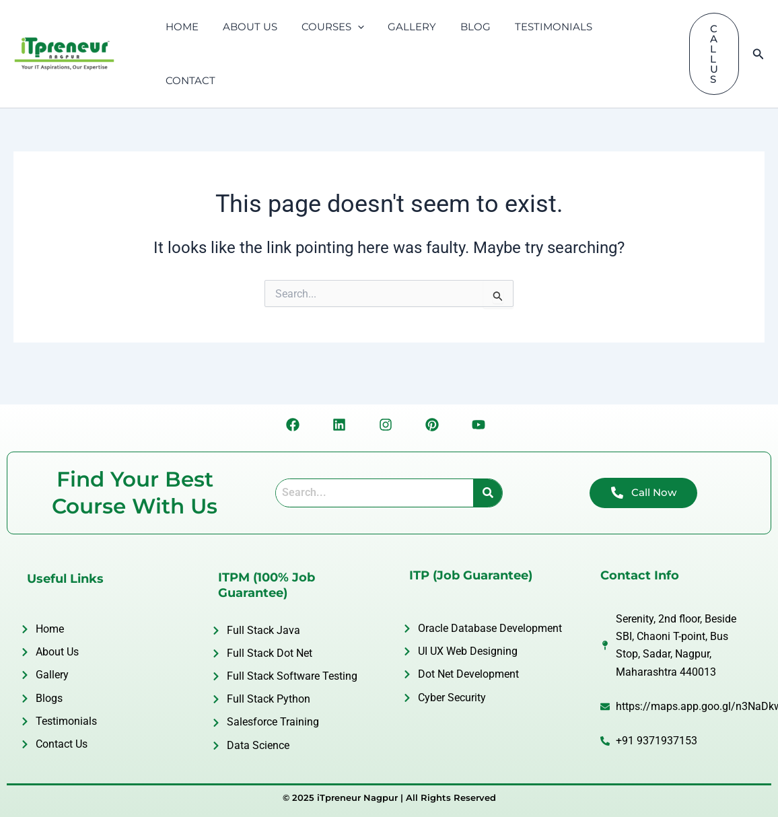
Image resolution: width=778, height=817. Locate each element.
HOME (180, 28)
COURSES (322, 28)
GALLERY (398, 28)
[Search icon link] (758, 28)
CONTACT (616, 28)
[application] (347, 28)
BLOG (458, 28)
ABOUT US (244, 28)
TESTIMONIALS (532, 28)
